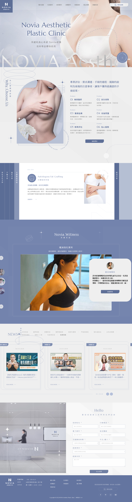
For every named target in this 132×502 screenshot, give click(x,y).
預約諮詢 (119, 5)
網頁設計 (78, 497)
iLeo (81, 497)
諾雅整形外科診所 (6, 6)
